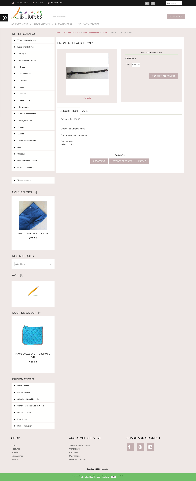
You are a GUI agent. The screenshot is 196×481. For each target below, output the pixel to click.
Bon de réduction (23, 426)
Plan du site (20, 419)
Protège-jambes (32, 120)
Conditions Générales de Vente (29, 406)
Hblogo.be (104, 469)
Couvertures (32, 107)
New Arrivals (17, 456)
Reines (32, 93)
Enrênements (32, 73)
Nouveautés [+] (24, 192)
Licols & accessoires (32, 113)
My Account (74, 456)
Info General (63, 24)
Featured (16, 449)
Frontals (105, 33)
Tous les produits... (23, 180)
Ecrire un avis (33, 300)
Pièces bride (32, 100)
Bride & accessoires (91, 33)
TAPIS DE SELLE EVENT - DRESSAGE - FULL (33, 354)
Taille (128, 64)
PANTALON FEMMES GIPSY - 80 (33, 234)
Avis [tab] (85, 110)
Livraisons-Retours (23, 392)
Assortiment (19, 24)
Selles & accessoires (32, 140)
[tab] (92, 109)
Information (42, 24)
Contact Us (74, 449)
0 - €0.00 (37, 3)
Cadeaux (32, 153)
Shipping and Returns (79, 445)
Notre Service (21, 386)
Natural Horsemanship (32, 160)
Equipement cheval (72, 33)
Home (59, 33)
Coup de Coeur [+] (26, 312)
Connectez (20, 3)
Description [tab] (68, 110)
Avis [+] (17, 275)
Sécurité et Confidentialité (26, 399)
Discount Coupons (78, 459)
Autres (32, 133)
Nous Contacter (89, 24)
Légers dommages (32, 167)
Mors (32, 87)
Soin (32, 147)
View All (15, 459)
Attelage (32, 53)
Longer (32, 127)
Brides (32, 67)
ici (108, 478)
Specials (16, 452)
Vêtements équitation (32, 40)
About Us (73, 452)
